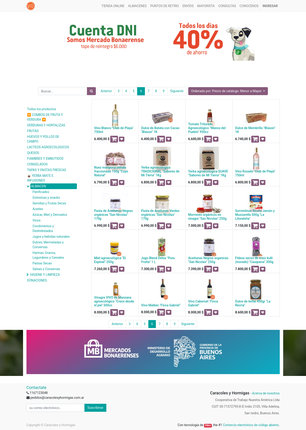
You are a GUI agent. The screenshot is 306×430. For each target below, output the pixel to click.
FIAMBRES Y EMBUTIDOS (45, 158)
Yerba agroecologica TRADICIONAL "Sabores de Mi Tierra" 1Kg (160, 171)
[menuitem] (113, 6)
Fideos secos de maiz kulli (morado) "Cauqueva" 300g (254, 260)
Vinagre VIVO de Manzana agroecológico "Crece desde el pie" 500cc (114, 301)
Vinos (37, 220)
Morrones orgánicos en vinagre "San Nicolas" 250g (207, 216)
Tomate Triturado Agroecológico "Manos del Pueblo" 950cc (207, 128)
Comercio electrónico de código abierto (251, 425)
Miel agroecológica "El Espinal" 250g (110, 260)
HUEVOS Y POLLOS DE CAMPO (43, 139)
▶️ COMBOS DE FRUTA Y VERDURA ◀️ (45, 117)
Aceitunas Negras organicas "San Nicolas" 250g (208, 260)
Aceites (38, 209)
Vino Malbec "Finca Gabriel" (160, 305)
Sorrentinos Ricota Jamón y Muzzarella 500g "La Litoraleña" (255, 214)
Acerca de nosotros (266, 393)
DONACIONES (37, 280)
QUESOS (33, 153)
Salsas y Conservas (46, 269)
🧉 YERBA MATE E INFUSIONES (40, 178)
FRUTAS (33, 131)
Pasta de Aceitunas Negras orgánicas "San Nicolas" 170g (113, 214)
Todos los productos (41, 109)
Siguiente (176, 91)
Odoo (208, 425)
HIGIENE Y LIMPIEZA (45, 274)
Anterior (106, 91)
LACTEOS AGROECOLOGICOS (48, 147)
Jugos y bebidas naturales (51, 236)
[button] (228, 91)
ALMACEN (38, 186)
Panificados (41, 192)
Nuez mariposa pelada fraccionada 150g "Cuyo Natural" (111, 171)
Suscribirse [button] (95, 407)
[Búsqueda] (91, 91)
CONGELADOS (37, 164)
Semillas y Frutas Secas (49, 203)
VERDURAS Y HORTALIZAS (46, 125)
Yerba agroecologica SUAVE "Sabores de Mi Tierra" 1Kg (208, 173)
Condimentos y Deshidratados (43, 228)
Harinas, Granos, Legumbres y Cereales (48, 255)
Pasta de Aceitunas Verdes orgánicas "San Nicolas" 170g (160, 214)
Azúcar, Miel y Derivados (50, 214)
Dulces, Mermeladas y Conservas (48, 244)
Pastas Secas (42, 263)
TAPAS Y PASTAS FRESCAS (46, 170)
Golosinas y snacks (46, 197)
